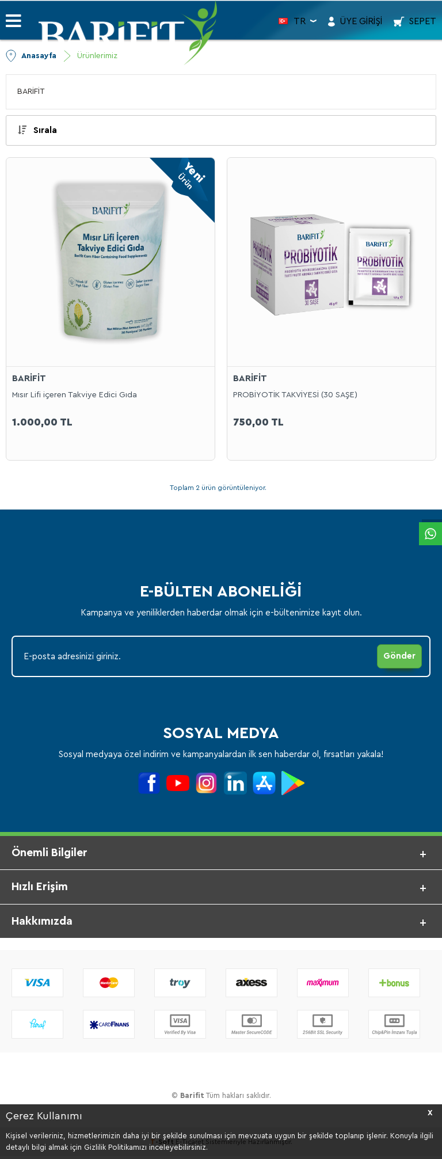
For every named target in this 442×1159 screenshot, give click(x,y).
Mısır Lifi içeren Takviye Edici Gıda (74, 395)
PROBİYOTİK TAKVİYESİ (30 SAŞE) (295, 395)
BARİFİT (31, 92)
